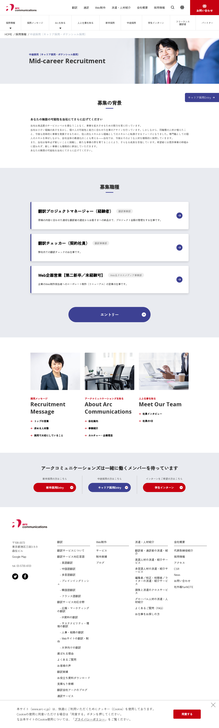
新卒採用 (110, 23)
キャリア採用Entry (109, 487)
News (177, 574)
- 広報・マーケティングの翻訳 (73, 610)
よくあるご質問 (66, 659)
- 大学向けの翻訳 (69, 647)
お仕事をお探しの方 (147, 614)
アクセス (179, 562)
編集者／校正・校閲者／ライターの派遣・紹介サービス (151, 580)
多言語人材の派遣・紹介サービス (151, 570)
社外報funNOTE (183, 586)
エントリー (109, 314)
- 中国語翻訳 (66, 568)
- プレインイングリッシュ (73, 582)
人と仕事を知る (85, 23)
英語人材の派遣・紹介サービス (151, 561)
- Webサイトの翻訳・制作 (73, 640)
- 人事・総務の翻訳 (70, 632)
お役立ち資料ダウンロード (73, 677)
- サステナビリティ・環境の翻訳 (73, 625)
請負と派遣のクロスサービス (151, 591)
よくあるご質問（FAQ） (150, 608)
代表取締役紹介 (183, 550)
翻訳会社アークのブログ (72, 689)
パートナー (207, 23)
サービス (101, 550)
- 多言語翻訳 (66, 574)
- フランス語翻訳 (69, 596)
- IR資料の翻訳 (67, 617)
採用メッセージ (34, 23)
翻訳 (74, 7)
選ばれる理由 (65, 653)
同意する (187, 714)
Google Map (19, 556)
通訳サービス (65, 696)
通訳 (86, 7)
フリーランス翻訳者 (183, 22)
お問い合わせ (182, 580)
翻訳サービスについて (71, 550)
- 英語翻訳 (65, 562)
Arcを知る (60, 23)
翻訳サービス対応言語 (71, 556)
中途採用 (130, 23)
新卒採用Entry (55, 487)
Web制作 (100, 7)
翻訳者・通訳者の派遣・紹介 (151, 552)
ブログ (100, 562)
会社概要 (142, 7)
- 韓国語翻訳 (66, 590)
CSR (176, 568)
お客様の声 (64, 665)
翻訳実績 (62, 671)
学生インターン (155, 23)
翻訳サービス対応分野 (71, 602)
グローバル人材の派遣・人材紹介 (151, 600)
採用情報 (159, 7)
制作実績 (101, 556)
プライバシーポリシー (90, 719)
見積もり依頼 (65, 683)
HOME (8, 34)
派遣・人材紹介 (121, 7)
